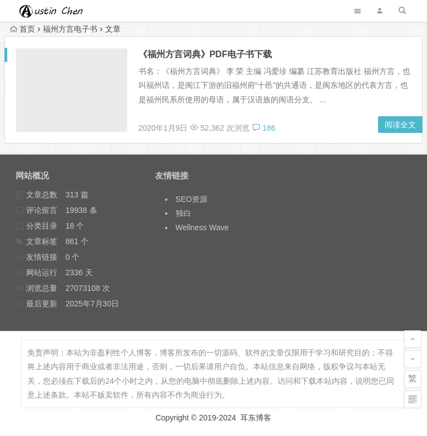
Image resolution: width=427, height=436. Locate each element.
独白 (183, 213)
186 (263, 127)
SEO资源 (192, 199)
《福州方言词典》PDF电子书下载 (205, 54)
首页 (22, 28)
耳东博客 (255, 417)
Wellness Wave (202, 227)
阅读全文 (400, 124)
